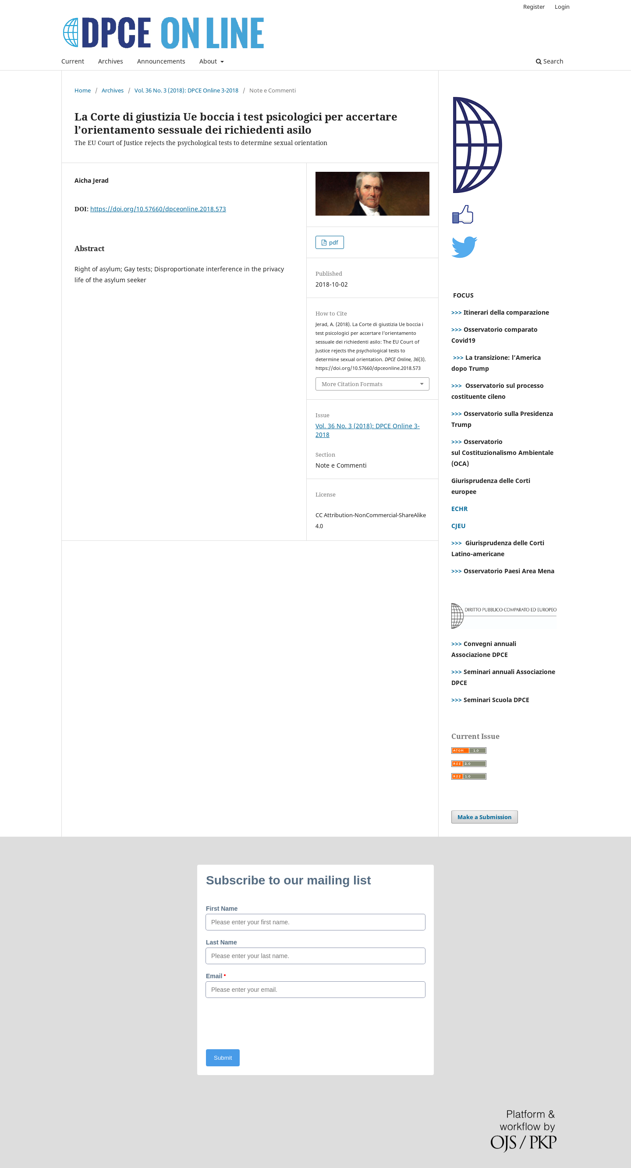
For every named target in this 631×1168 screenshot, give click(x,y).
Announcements (161, 61)
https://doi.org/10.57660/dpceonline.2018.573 (158, 209)
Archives (110, 61)
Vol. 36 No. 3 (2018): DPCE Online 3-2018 (186, 90)
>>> (456, 312)
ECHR (459, 508)
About (209, 61)
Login (562, 7)
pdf (333, 242)
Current (72, 61)
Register (534, 7)
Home (82, 90)
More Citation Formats (352, 384)
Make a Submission (484, 817)
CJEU (458, 526)
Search (550, 61)
